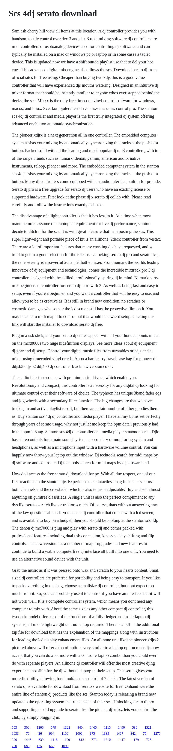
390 (14, 740)
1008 (79, 733)
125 (39, 746)
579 (53, 727)
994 (51, 733)
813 (81, 740)
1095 (65, 746)
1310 (107, 740)
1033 (15, 733)
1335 (105, 733)
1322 (66, 727)
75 (144, 733)
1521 (147, 727)
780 (14, 746)
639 (41, 740)
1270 (157, 733)
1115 (107, 727)
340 (80, 727)
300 (26, 727)
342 (133, 733)
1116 (54, 740)
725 (148, 740)
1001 (68, 740)
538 (134, 727)
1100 (65, 733)
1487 (119, 733)
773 (93, 740)
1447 (121, 740)
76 (27, 733)
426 (39, 733)
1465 (93, 727)
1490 (121, 727)
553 (14, 727)
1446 (27, 740)
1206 (40, 727)
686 (26, 746)
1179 (135, 740)
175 (92, 733)
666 (51, 746)
